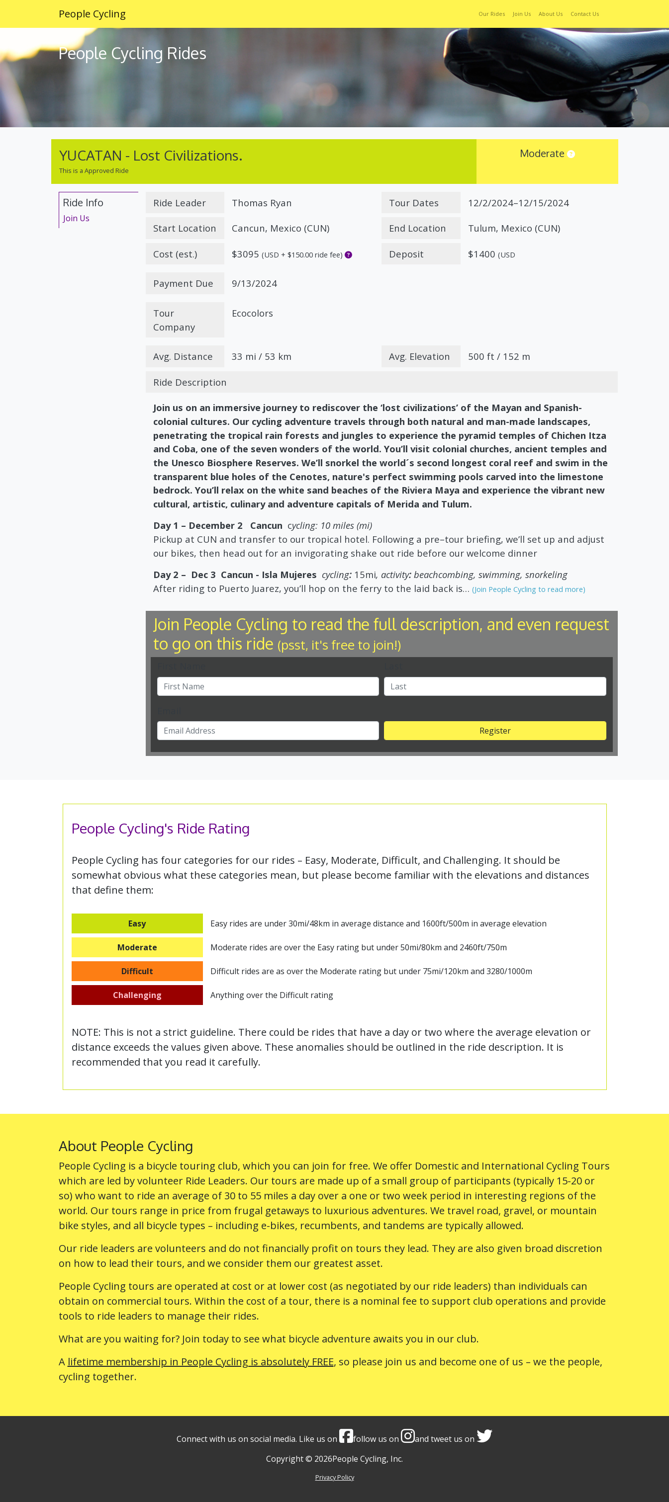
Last (393, 666)
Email (169, 710)
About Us (551, 13)
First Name (181, 666)
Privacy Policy (334, 1477)
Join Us (522, 13)
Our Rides (491, 13)
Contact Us (585, 13)
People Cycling (92, 13)
